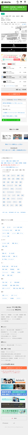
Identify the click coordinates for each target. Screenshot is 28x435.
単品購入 (4, 64)
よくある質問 (21, 332)
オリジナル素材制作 (16, 319)
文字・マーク (14, 295)
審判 (21, 182)
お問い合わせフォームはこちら (14, 368)
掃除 (8, 198)
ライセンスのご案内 (5, 334)
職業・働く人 (15, 243)
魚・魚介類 (11, 253)
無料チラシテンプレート (6, 338)
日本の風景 (4, 285)
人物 (8, 175)
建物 (4, 202)
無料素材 (8, 316)
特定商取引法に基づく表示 (20, 356)
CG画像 (12, 298)
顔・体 (8, 227)
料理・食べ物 (14, 266)
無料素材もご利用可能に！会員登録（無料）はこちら (14, 8)
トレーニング (10, 185)
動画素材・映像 (22, 314)
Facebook (5, 423)
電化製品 (12, 269)
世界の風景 (16, 282)
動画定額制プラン (4, 332)
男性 (9, 178)
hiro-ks (15, 99)
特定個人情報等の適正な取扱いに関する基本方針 (11, 354)
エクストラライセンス (10, 85)
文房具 (18, 272)
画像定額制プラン (19, 329)
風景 (20, 202)
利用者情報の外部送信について (7, 356)
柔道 (16, 182)
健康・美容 (17, 230)
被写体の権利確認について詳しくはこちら (13, 103)
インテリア (19, 198)
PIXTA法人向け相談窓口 (17, 338)
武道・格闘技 (12, 161)
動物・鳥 (4, 253)
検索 (18, 2)
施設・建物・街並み (6, 163)
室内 (22, 195)
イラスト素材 (15, 314)
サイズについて (14, 334)
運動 (4, 185)
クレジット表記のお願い (6, 360)
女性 (13, 178)
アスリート (18, 192)
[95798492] (20, 212)
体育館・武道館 (22, 163)
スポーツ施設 (15, 163)
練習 (18, 175)
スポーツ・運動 (4, 161)
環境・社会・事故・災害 (18, 288)
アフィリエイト (18, 345)
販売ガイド (3, 345)
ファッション (5, 272)
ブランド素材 (13, 316)
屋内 (18, 195)
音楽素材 (3, 316)
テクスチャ (4, 298)
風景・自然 (9, 275)
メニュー (25, 2)
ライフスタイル (10, 192)
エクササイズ (5, 188)
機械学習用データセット (6, 319)
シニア (13, 195)
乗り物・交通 (5, 266)
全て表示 (24, 24)
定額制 (11, 64)
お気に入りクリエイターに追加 (11, 120)
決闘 (12, 182)
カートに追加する (14, 94)
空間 (16, 205)
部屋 (4, 198)
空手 (18, 161)
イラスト (13, 198)
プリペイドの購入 (13, 332)
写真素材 (9, 314)
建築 (21, 205)
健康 (20, 185)
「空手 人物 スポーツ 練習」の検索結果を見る (14, 150)
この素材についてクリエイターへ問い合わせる (14, 112)
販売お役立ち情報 (10, 345)
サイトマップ (21, 358)
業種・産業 (4, 246)
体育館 (18, 178)
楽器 (18, 269)
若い (4, 192)
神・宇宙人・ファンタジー (8, 259)
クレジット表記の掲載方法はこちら (9, 167)
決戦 (8, 182)
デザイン (15, 202)
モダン (12, 205)
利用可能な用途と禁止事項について (10, 165)
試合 (22, 175)
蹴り (22, 178)
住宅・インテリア (6, 288)
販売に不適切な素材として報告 (10, 116)
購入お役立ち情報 (10, 329)
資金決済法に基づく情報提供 (7, 358)
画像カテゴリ (3, 314)
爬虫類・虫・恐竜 (6, 256)
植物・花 (15, 256)
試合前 (4, 178)
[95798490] (8, 212)
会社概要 (16, 358)
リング (4, 195)
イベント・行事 (5, 236)
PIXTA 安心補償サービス (6, 336)
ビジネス (9, 202)
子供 (16, 185)
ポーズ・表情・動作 (17, 227)
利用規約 (3, 351)
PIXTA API (14, 336)
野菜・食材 (4, 269)
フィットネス (18, 188)
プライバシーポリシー (10, 351)
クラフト (19, 298)
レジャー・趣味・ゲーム (17, 233)
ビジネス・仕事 (5, 243)
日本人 (12, 188)
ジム (9, 195)
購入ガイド (3, 329)
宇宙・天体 (4, 282)
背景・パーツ (5, 295)
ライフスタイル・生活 (7, 230)
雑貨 (3, 275)
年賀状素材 (20, 316)
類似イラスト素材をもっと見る (14, 144)
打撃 (4, 182)
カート (21, 2)
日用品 (12, 272)
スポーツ (13, 175)
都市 (4, 205)
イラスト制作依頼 (4, 321)
